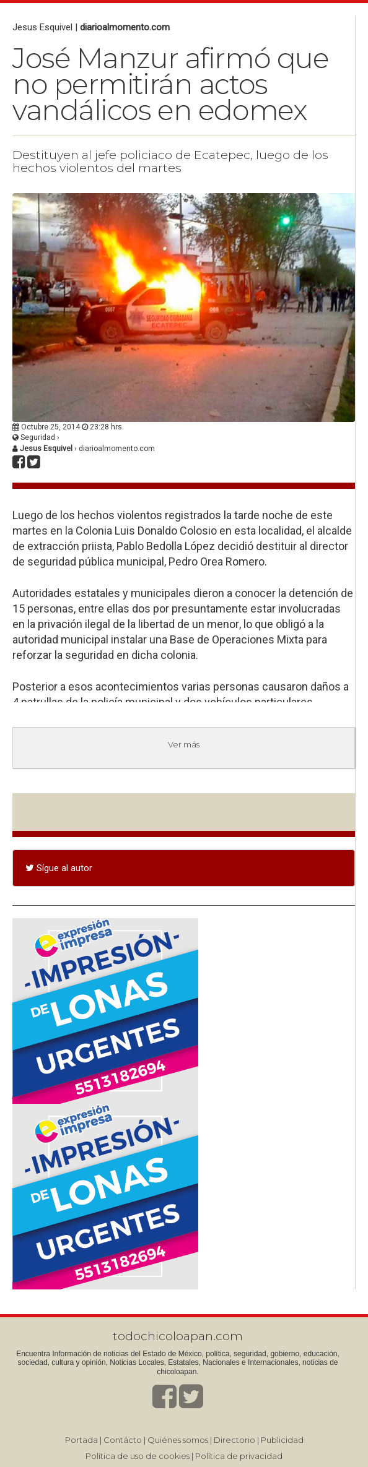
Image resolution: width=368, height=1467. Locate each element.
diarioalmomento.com (125, 27)
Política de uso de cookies (137, 1456)
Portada (81, 1440)
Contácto (122, 1440)
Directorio (234, 1440)
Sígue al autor (58, 868)
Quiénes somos (177, 1440)
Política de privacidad (239, 1456)
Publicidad (282, 1440)
